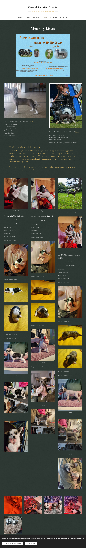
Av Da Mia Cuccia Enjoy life (42, 216)
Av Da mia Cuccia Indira (14, 216)
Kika (31, 121)
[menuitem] (20, 17)
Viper (77, 132)
